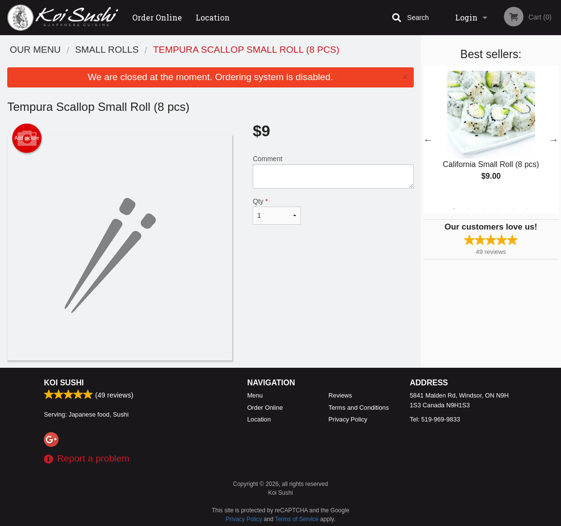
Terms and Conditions (358, 407)
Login (466, 17)
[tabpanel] (491, 133)
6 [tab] (527, 208)
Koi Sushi (64, 383)
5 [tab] (513, 208)
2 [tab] (469, 208)
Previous (428, 140)
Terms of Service (297, 519)
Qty (277, 211)
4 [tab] (498, 208)
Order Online (157, 17)
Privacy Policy (347, 419)
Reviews (340, 395)
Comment (333, 172)
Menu (255, 395)
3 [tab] (483, 208)
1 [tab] (454, 208)
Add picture (27, 138)
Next (554, 140)
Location (213, 17)
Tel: (435, 419)
